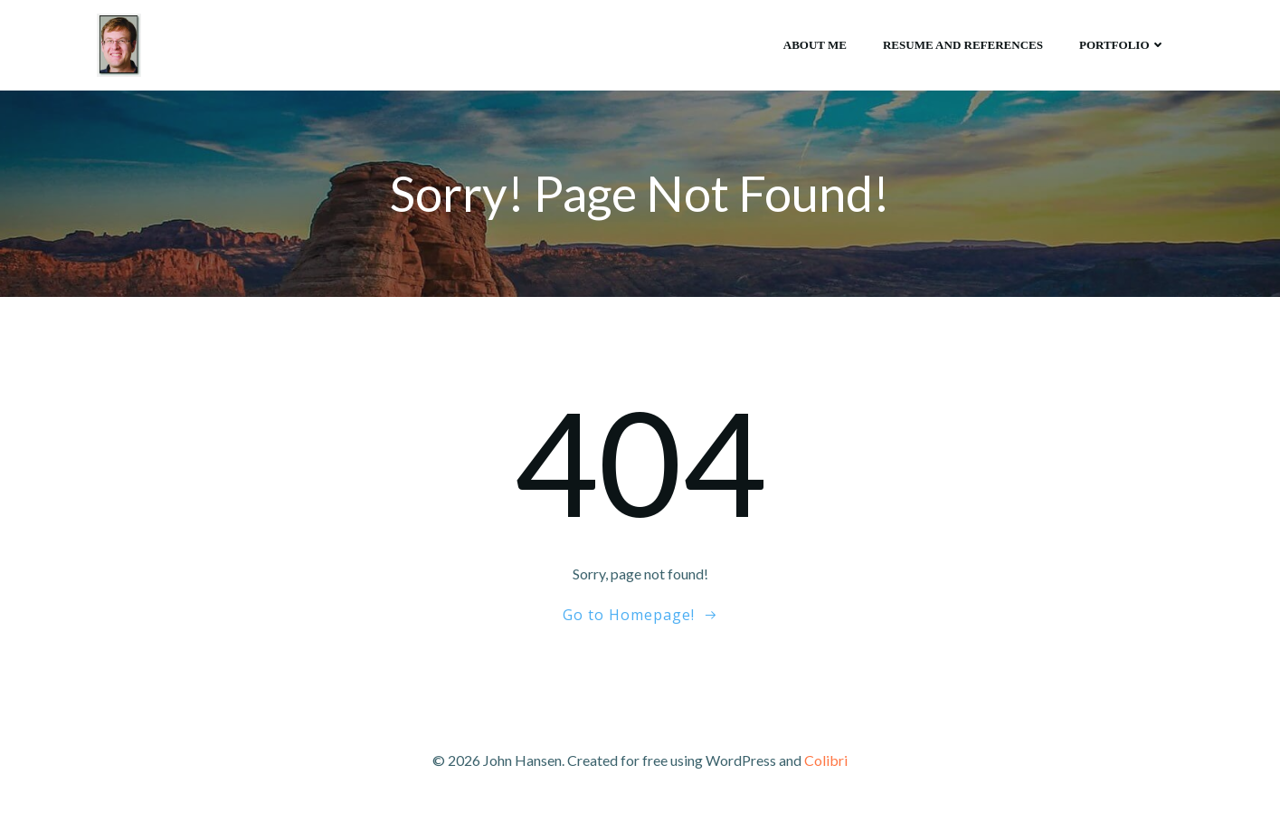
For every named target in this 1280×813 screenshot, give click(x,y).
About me (815, 45)
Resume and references (963, 45)
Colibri (826, 760)
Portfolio (1122, 45)
